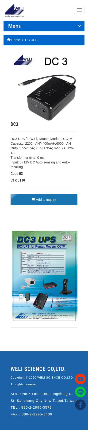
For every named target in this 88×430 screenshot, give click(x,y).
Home (13, 40)
